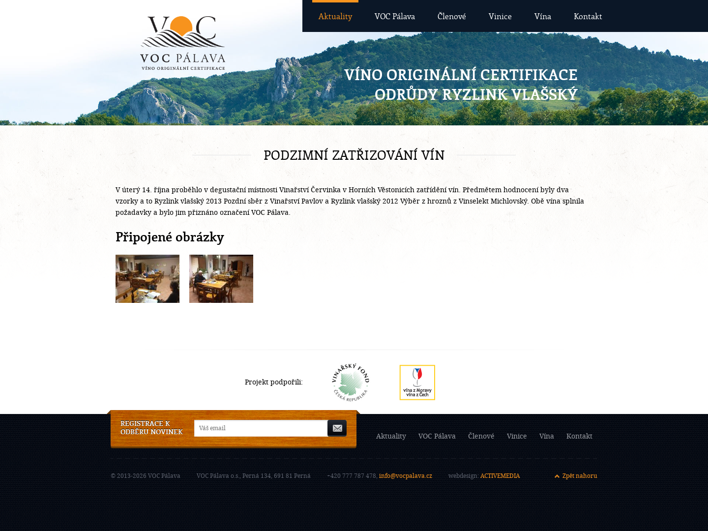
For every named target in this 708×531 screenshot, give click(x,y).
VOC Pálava (395, 16)
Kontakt (588, 16)
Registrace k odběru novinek (151, 428)
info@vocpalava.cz (405, 476)
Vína (542, 16)
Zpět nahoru (579, 476)
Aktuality (335, 16)
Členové (452, 16)
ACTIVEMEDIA (500, 476)
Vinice (500, 16)
